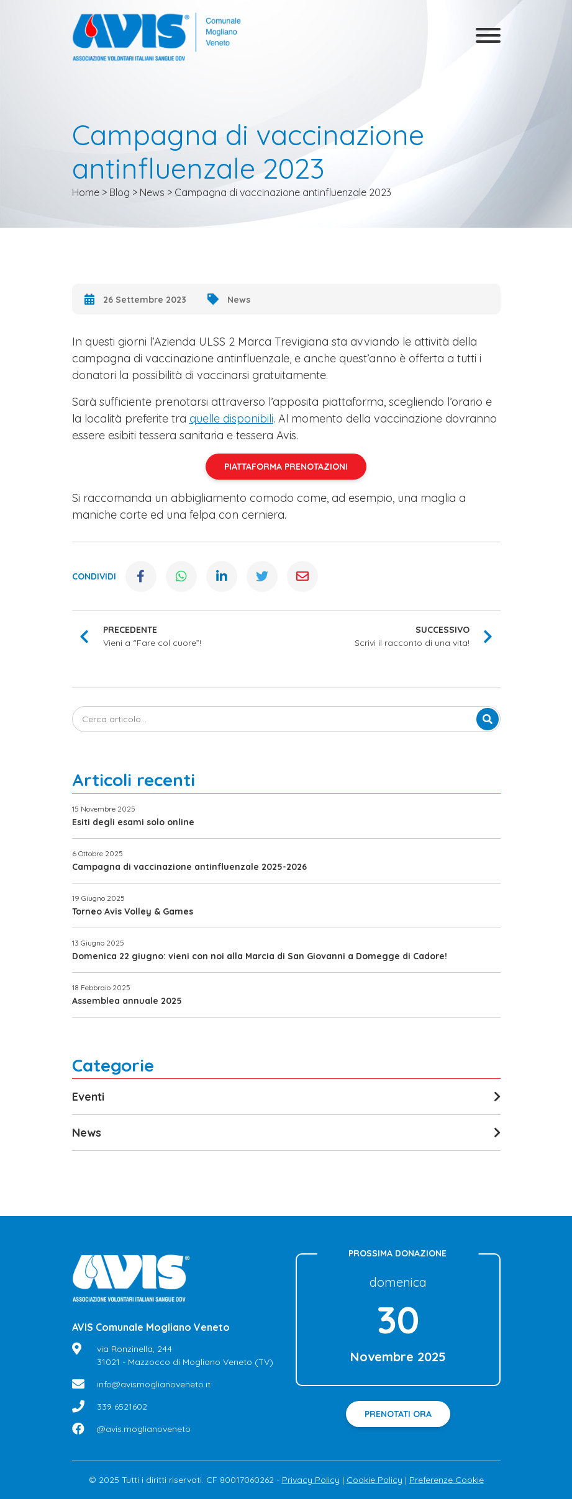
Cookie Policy (374, 1479)
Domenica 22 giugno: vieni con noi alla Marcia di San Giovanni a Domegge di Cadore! (259, 956)
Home (85, 192)
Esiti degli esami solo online (133, 822)
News (152, 192)
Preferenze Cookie (446, 1479)
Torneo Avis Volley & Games (132, 911)
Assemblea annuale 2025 (127, 1000)
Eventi (88, 1097)
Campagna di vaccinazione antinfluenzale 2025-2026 (189, 866)
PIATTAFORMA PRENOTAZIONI (286, 466)
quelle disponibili (231, 418)
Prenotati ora (398, 1414)
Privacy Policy (311, 1479)
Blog (119, 192)
